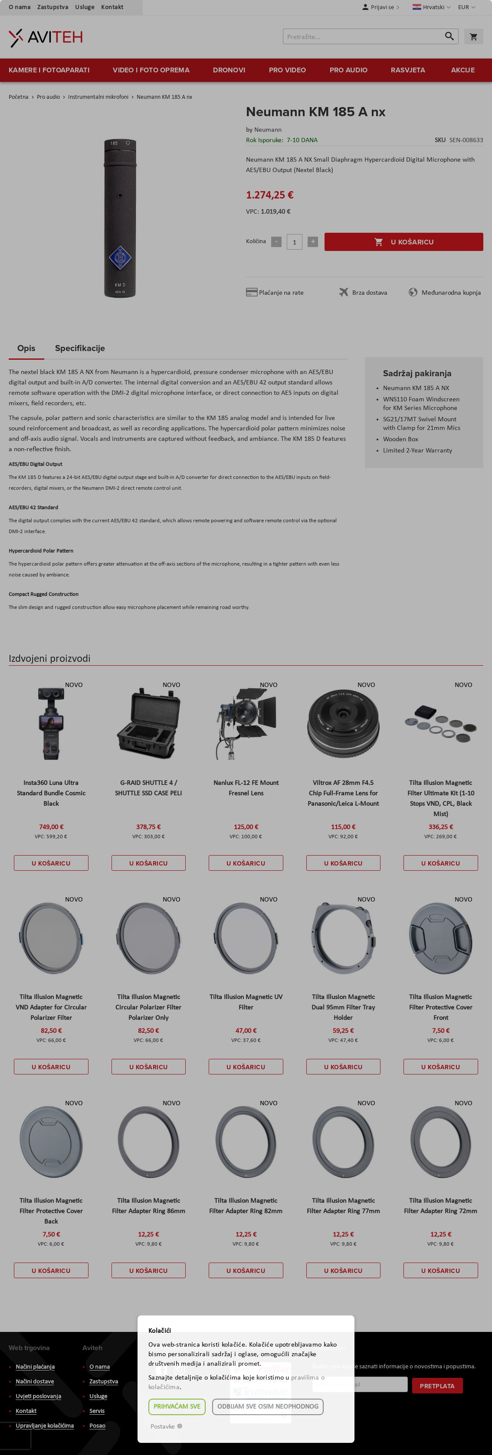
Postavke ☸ (167, 1426)
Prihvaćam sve (177, 1406)
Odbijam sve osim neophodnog (267, 1406)
